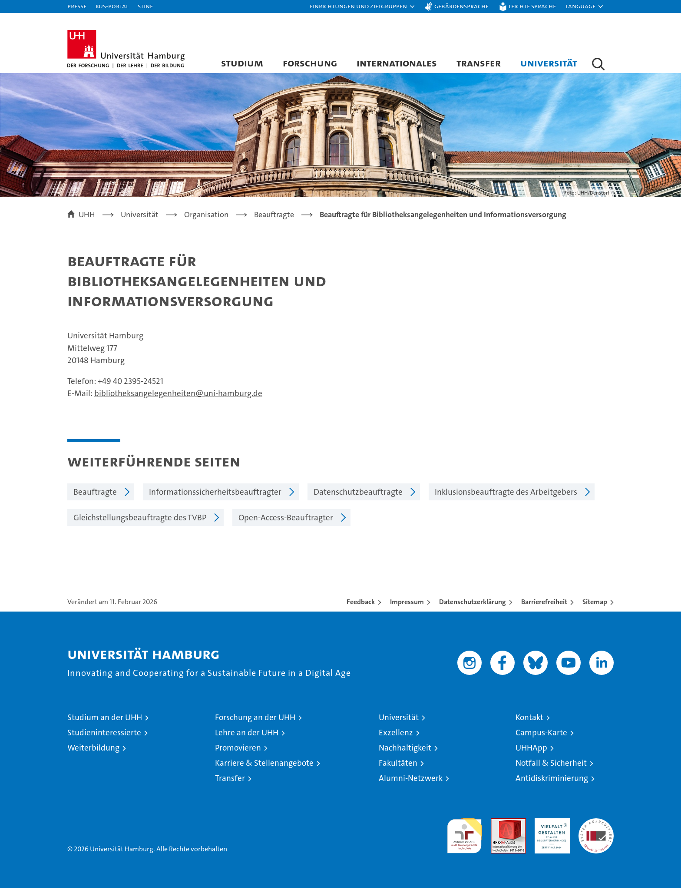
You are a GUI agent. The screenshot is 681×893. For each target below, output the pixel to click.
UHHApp (531, 752)
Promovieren (238, 752)
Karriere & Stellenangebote (264, 767)
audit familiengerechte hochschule (464, 836)
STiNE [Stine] (145, 5)
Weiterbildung (93, 752)
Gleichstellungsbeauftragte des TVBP (139, 522)
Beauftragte (95, 496)
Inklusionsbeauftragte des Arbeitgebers (506, 496)
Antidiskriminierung (552, 782)
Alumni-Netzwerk (411, 782)
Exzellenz (396, 737)
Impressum (407, 606)
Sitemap (594, 606)
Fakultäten (398, 767)
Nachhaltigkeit (405, 752)
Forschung (310, 63)
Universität (548, 63)
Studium (242, 63)
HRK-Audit (550, 827)
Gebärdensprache (461, 5)
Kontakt (529, 722)
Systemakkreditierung (596, 827)
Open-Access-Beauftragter (285, 522)
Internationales (397, 63)
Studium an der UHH (104, 722)
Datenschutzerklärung (472, 606)
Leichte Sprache (532, 5)
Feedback (361, 606)
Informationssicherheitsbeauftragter (215, 496)
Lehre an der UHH (246, 737)
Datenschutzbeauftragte (358, 496)
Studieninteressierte (104, 737)
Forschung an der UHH (255, 722)
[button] (363, 6)
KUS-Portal (112, 5)
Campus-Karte (541, 737)
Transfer (478, 63)
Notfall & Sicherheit (551, 767)
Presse (76, 5)
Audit (499, 827)
